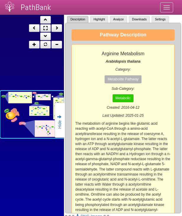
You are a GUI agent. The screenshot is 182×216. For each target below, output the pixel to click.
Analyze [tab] (118, 19)
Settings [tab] (160, 19)
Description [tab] (77, 19)
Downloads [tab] (139, 19)
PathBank (36, 7)
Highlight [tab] (99, 19)
